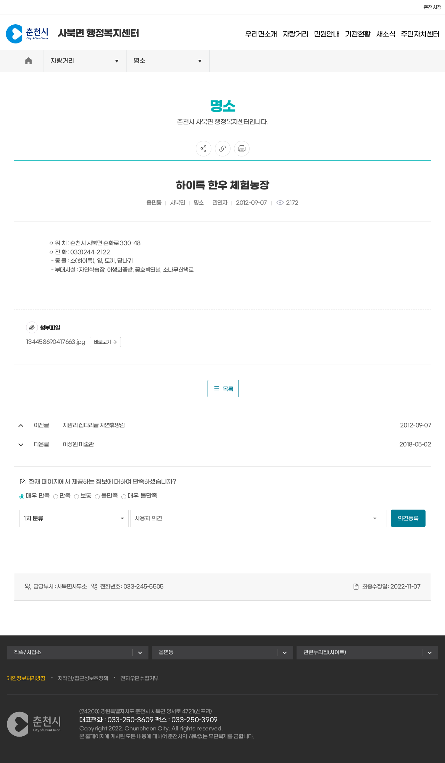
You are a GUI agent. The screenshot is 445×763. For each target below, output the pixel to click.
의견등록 (408, 518)
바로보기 (105, 342)
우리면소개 (264, 33)
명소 (139, 61)
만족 (65, 496)
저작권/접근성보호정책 (83, 678)
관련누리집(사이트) (325, 652)
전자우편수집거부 (139, 678)
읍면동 (166, 652)
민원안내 (329, 33)
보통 (85, 496)
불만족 (109, 496)
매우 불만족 (142, 496)
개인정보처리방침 (26, 678)
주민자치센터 (422, 33)
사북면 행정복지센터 (70, 32)
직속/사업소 (27, 652)
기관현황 (360, 33)
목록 (223, 388)
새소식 (387, 33)
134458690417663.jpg (56, 342)
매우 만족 (38, 496)
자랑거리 (298, 33)
